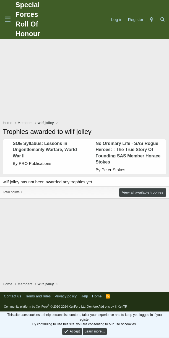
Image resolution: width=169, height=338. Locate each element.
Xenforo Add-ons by (107, 306)
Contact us (12, 296)
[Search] (162, 19)
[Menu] (7, 19)
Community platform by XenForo (45, 306)
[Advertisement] (86, 80)
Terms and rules (38, 296)
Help (84, 296)
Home (97, 296)
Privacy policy (66, 296)
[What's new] (151, 19)
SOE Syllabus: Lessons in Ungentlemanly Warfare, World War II (45, 149)
